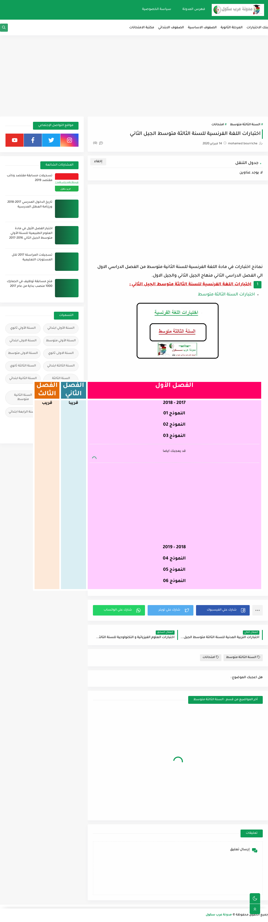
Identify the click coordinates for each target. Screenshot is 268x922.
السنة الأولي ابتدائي (60, 328)
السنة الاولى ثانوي (61, 353)
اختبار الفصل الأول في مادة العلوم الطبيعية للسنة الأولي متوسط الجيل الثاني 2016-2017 (30, 233)
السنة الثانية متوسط (23, 397)
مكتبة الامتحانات (141, 28)
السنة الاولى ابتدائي (22, 341)
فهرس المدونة (193, 9)
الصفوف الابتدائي (171, 28)
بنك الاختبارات (257, 28)
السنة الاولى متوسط (23, 353)
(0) (98, 143)
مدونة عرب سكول (219, 915)
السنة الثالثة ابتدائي (61, 366)
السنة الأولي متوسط (61, 341)
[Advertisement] (134, 76)
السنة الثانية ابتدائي (23, 378)
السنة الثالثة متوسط (245, 125)
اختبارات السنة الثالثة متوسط (226, 294)
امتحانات (217, 125)
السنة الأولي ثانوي (23, 328)
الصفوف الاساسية (202, 28)
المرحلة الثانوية (232, 28)
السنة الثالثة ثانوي (23, 366)
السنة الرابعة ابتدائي (23, 412)
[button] (223, 610)
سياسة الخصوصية (156, 9)
